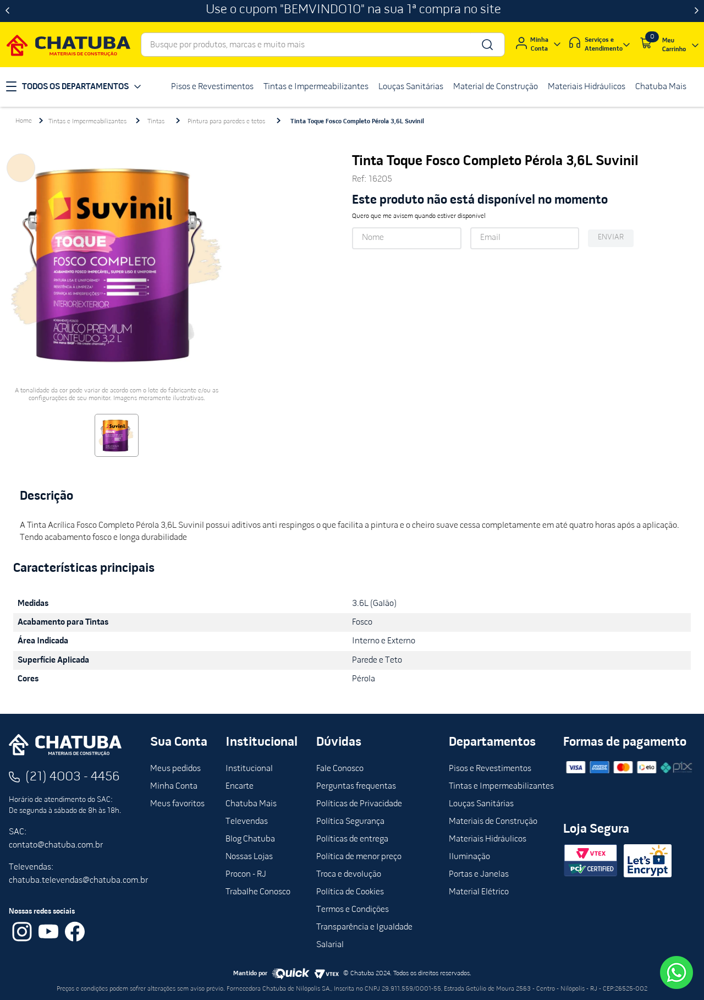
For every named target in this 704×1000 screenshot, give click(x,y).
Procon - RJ (246, 874)
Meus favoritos (177, 804)
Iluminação (469, 857)
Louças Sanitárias (481, 804)
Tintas (155, 121)
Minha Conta (173, 786)
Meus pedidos (175, 768)
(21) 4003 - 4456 (72, 777)
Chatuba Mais (251, 804)
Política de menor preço (359, 857)
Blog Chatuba (250, 839)
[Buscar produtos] (486, 44)
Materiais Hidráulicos (487, 839)
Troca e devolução (348, 874)
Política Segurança (350, 821)
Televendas (247, 821)
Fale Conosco (340, 768)
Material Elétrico (479, 892)
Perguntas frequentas (356, 786)
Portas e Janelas (479, 874)
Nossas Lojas (249, 857)
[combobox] (323, 44)
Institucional (249, 768)
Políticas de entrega (352, 839)
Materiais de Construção (493, 821)
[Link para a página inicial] (23, 121)
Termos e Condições (352, 909)
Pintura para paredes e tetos (226, 121)
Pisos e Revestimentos (490, 768)
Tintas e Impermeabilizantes (87, 121)
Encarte (240, 786)
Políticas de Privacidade (359, 804)
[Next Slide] (696, 11)
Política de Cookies (350, 892)
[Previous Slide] (7, 11)
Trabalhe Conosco (258, 892)
